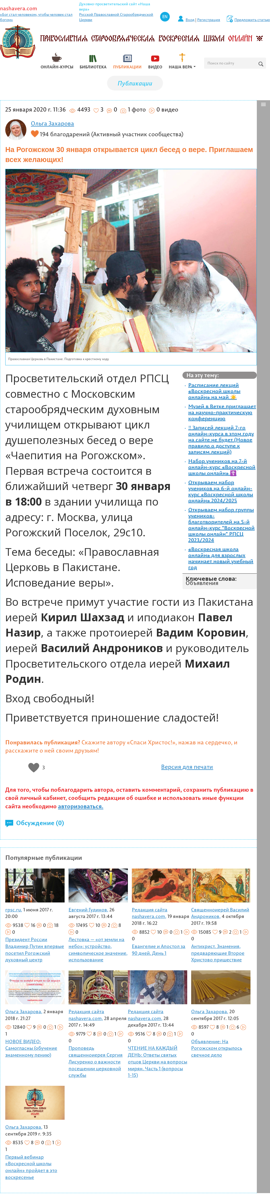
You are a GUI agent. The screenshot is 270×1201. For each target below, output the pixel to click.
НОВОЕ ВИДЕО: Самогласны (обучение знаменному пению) (31, 1048)
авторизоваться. (80, 806)
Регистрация (208, 19)
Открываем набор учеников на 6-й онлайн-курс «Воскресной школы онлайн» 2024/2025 (220, 491)
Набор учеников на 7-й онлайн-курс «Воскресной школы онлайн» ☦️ (221, 467)
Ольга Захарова (52, 123)
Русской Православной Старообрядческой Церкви (116, 17)
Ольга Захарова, (23, 1011)
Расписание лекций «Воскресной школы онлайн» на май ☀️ (214, 391)
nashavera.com (18, 8)
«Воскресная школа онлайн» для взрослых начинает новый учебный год (220, 558)
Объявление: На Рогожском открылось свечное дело (216, 1048)
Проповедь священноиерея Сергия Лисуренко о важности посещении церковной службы (96, 1061)
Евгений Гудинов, (88, 910)
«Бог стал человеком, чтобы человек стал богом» (36, 17)
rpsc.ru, (13, 910)
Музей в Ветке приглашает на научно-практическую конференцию (222, 412)
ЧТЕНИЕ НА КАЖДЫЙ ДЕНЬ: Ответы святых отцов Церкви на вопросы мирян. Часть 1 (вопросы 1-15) (157, 1061)
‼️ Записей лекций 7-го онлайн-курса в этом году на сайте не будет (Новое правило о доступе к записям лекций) (221, 439)
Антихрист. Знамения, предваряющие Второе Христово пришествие (217, 953)
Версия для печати (187, 766)
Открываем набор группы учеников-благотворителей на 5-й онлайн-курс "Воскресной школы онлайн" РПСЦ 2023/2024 (221, 524)
